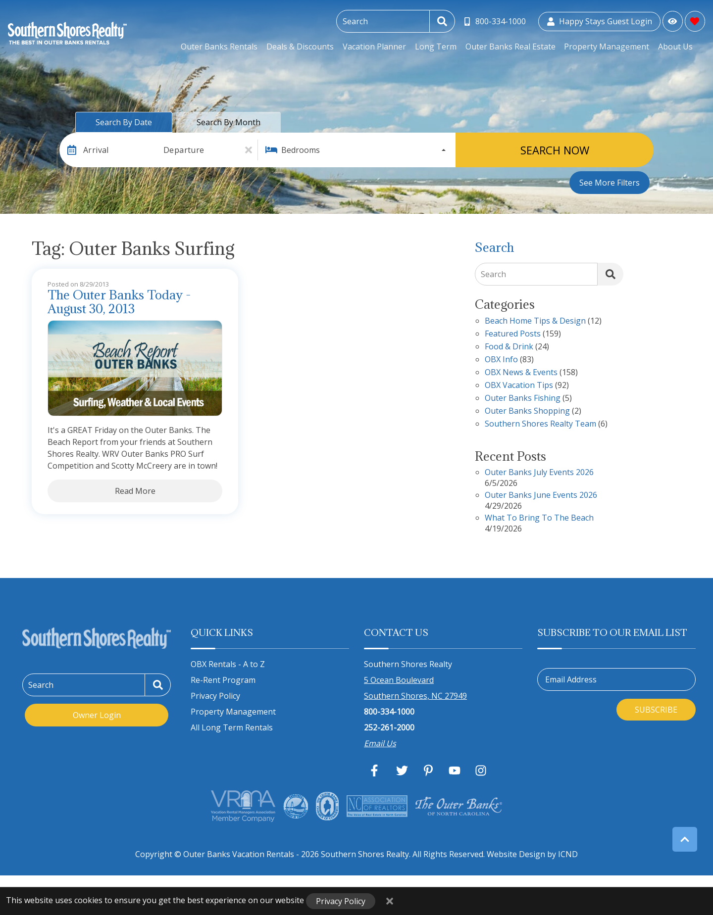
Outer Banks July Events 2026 (539, 473)
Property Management (608, 46)
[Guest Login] (599, 21)
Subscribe (656, 709)
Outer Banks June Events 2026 (541, 495)
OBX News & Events (521, 373)
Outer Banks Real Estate (512, 46)
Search (493, 274)
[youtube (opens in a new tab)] (454, 770)
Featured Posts (513, 334)
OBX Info (501, 360)
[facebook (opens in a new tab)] (376, 770)
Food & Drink (509, 347)
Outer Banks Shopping (527, 411)
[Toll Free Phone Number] (495, 21)
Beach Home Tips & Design (535, 321)
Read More (135, 490)
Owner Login (97, 715)
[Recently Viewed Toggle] (672, 21)
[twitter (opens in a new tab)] (402, 770)
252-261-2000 (389, 727)
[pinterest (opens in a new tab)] (428, 770)
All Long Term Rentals (232, 727)
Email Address (571, 679)
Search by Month (228, 122)
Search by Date (124, 122)
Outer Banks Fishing (522, 398)
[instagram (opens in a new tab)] (481, 770)
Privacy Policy (215, 695)
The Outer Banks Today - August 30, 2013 (119, 302)
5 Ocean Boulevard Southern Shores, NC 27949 (415, 687)
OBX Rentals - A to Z (228, 664)
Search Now (554, 150)
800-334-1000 (389, 711)
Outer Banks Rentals (225, 46)
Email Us (380, 743)
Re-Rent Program (223, 679)
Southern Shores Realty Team (540, 424)
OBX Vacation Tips (519, 385)
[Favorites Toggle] (695, 21)
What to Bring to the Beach (539, 518)
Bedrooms (300, 149)
